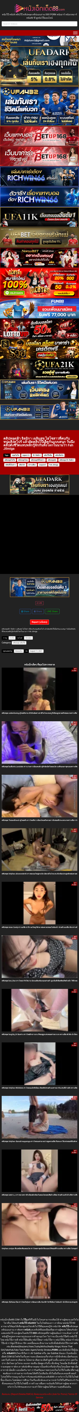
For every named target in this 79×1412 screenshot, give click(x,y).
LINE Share (52, 611)
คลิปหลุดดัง (52, 460)
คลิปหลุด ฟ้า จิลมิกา (67, 460)
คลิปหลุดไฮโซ (10, 460)
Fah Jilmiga (53, 465)
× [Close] (76, 1403)
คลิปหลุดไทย (23, 460)
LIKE (39, 603)
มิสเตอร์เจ (18, 651)
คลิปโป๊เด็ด (48, 455)
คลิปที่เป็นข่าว (10, 465)
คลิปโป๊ (22, 643)
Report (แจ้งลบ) (39, 622)
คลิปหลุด (16, 643)
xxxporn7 (42, 465)
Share (25, 611)
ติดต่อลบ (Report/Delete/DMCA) (17, 1394)
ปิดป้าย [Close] (5, 60)
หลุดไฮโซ (15, 455)
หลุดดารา (26, 455)
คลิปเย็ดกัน (59, 455)
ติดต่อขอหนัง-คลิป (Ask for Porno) (51, 1394)
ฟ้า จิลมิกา (37, 455)
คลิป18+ (22, 465)
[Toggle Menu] (75, 33)
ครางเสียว (32, 465)
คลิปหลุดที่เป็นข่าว (37, 460)
